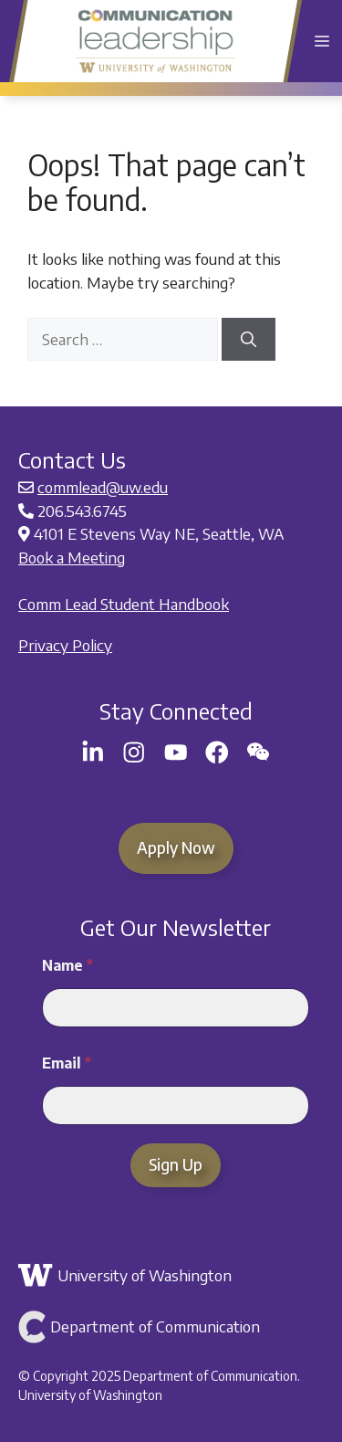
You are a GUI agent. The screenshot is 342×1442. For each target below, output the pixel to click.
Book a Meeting (71, 557)
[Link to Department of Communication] (173, 1326)
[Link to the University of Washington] (173, 1276)
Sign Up (175, 1164)
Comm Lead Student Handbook (123, 604)
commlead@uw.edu (102, 487)
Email (66, 1063)
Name (67, 965)
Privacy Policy (65, 645)
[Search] (248, 340)
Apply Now (176, 847)
